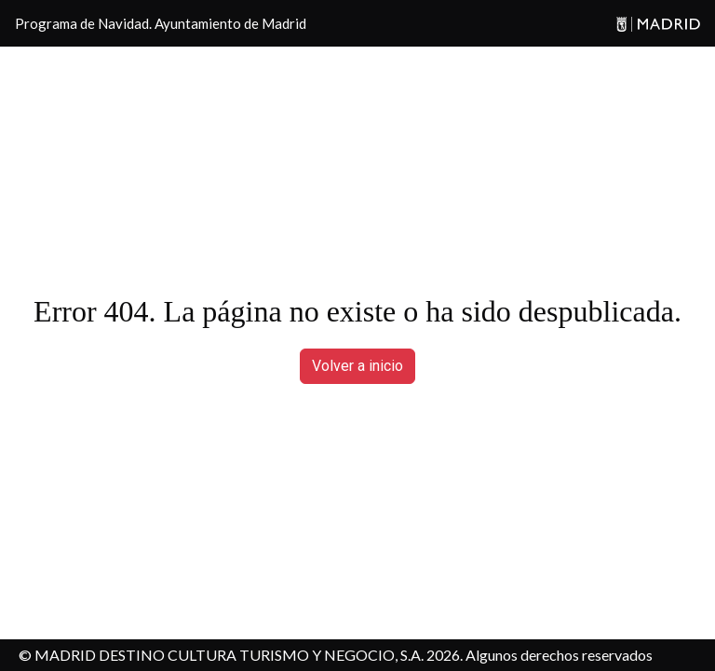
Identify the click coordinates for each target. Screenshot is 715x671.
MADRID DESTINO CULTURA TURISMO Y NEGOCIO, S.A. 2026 (247, 655)
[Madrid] (655, 24)
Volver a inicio (357, 366)
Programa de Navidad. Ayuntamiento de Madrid (160, 23)
